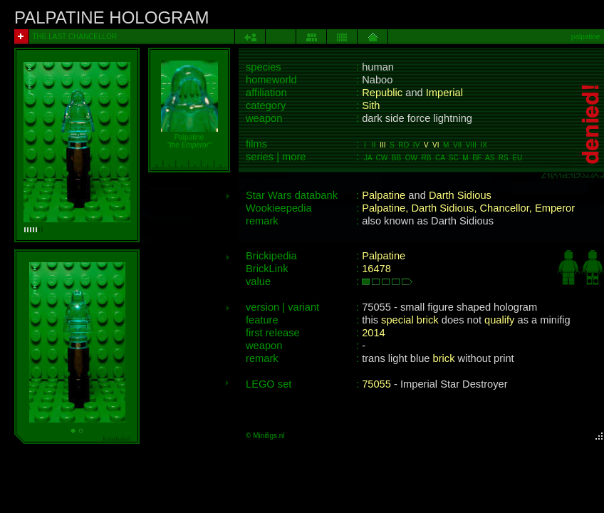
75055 (376, 384)
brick (444, 358)
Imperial (444, 92)
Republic (382, 92)
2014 (373, 332)
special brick (410, 320)
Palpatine (383, 195)
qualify (499, 320)
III (382, 145)
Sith (371, 105)
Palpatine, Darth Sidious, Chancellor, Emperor (468, 208)
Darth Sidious (460, 195)
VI (435, 145)
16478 (376, 268)
